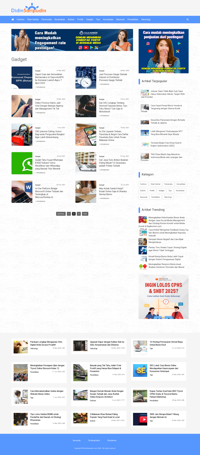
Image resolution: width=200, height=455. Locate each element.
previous (61, 214)
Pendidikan (132, 19)
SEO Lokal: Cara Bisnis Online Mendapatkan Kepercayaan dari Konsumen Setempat (164, 368)
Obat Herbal (33, 19)
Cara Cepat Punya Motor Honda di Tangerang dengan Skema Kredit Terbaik (161, 108)
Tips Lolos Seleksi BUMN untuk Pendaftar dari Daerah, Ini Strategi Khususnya (45, 417)
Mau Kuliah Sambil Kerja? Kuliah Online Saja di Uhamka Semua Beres (113, 191)
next (85, 214)
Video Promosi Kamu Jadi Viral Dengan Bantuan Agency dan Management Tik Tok (49, 106)
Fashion (20, 19)
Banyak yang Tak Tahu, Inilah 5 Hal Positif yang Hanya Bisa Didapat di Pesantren (105, 368)
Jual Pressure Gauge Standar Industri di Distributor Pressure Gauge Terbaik (113, 77)
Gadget (89, 19)
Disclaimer (112, 440)
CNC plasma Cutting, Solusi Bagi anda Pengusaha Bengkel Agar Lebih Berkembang (49, 134)
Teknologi (145, 19)
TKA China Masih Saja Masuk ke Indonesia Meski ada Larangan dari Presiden (161, 157)
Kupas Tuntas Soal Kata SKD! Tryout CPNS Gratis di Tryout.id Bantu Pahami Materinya (166, 394)
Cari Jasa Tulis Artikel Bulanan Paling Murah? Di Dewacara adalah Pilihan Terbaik (113, 163)
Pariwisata (46, 19)
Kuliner (71, 19)
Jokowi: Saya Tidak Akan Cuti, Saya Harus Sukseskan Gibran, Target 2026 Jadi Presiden (163, 94)
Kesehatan (108, 19)
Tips (98, 19)
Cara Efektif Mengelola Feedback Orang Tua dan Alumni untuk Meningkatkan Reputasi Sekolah (168, 233)
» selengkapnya (40, 87)
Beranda (76, 440)
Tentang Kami (94, 440)
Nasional (120, 19)
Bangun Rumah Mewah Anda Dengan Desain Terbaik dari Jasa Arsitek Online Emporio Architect (106, 394)
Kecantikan (59, 19)
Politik (80, 19)
